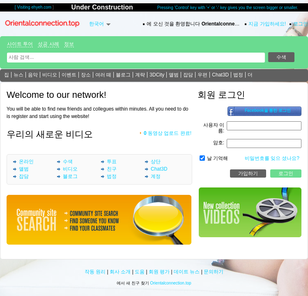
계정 (156, 176)
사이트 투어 (20, 44)
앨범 (174, 75)
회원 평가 (159, 272)
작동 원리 (95, 272)
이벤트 (69, 75)
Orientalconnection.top (170, 283)
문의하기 (213, 272)
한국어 (96, 24)
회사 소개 (120, 272)
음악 (33, 75)
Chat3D (220, 75)
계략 (140, 75)
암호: (218, 143)
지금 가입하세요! (267, 24)
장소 (86, 75)
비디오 (49, 75)
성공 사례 (48, 44)
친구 (112, 169)
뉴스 (18, 75)
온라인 (26, 161)
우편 (202, 75)
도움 (140, 272)
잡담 (188, 75)
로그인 (300, 24)
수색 (68, 161)
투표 (112, 161)
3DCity (156, 75)
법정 (238, 75)
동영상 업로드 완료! (167, 133)
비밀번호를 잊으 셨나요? (272, 158)
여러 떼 (103, 75)
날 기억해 (217, 158)
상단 (156, 161)
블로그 (123, 75)
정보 (69, 44)
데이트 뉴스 (187, 272)
